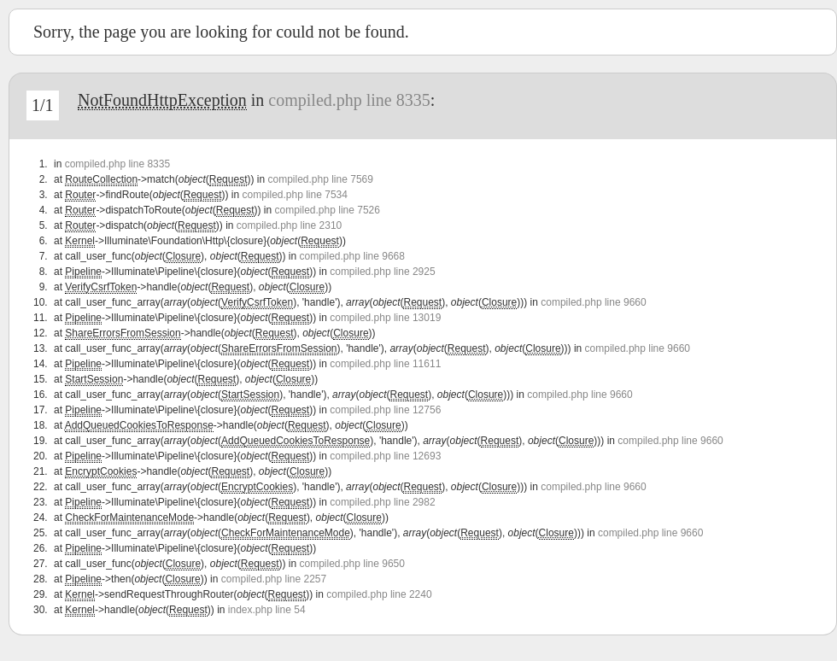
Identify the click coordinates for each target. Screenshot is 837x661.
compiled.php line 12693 (385, 456)
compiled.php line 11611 (385, 364)
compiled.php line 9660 (593, 302)
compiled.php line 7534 (294, 195)
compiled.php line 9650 (352, 564)
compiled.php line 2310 (289, 225)
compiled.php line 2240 (378, 594)
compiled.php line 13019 (385, 318)
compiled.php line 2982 (382, 502)
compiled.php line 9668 (352, 256)
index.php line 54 (267, 610)
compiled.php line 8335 (349, 100)
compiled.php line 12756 (385, 410)
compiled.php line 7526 (327, 210)
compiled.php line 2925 (382, 272)
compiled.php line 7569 (319, 179)
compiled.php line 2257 (273, 579)
